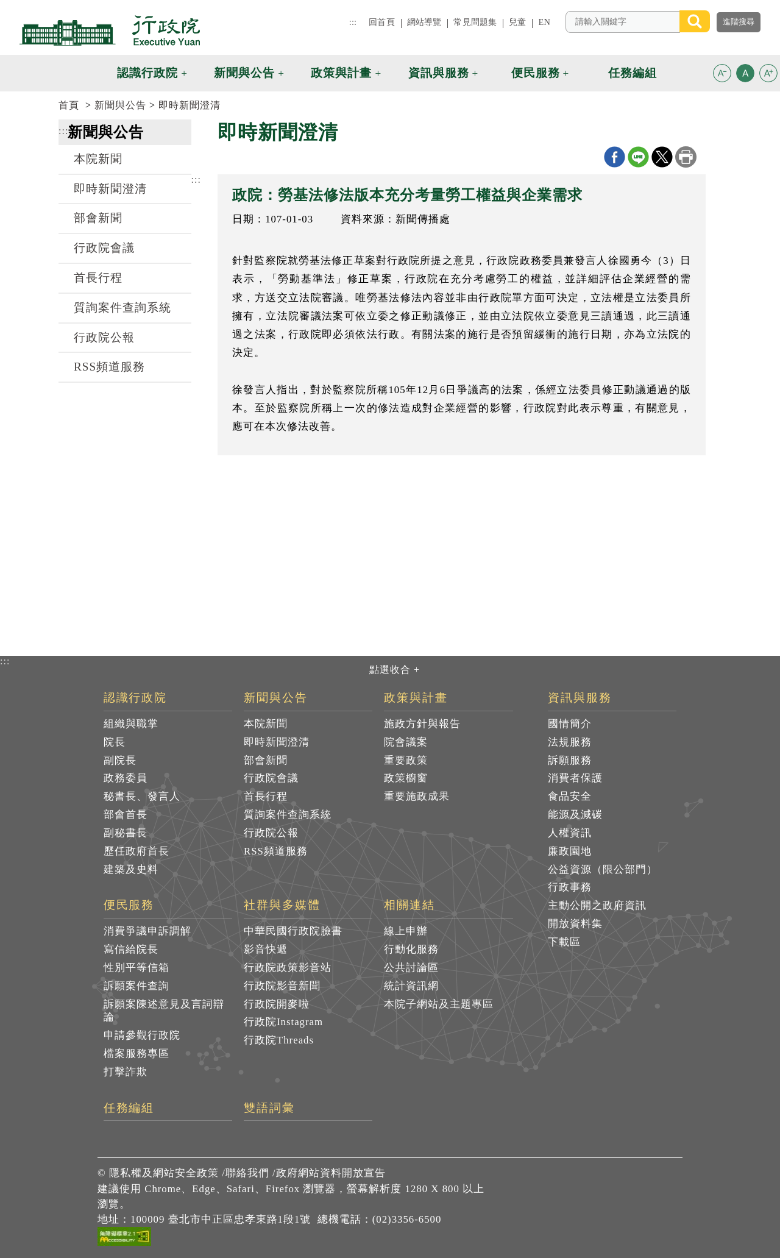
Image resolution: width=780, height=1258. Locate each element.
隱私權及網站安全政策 (164, 1173)
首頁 (68, 105)
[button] (722, 73)
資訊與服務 (580, 698)
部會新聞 (98, 217)
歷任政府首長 (136, 851)
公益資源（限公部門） (603, 869)
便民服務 (129, 905)
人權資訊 (570, 833)
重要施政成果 (417, 796)
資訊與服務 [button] (438, 72)
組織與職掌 (131, 724)
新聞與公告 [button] (244, 72)
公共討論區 (411, 967)
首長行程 (98, 277)
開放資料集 (575, 923)
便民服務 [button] (535, 72)
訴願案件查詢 (136, 986)
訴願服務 (570, 760)
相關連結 (409, 905)
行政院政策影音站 (288, 967)
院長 (115, 742)
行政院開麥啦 (277, 1004)
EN (544, 22)
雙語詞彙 (269, 1108)
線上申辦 (406, 931)
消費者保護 (575, 778)
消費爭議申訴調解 (147, 931)
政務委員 (125, 778)
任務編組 (129, 1108)
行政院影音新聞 (282, 986)
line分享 (638, 157)
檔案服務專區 (136, 1053)
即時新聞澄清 (189, 105)
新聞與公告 (120, 105)
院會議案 (406, 742)
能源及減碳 (575, 814)
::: (352, 22)
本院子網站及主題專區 (439, 1004)
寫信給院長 (131, 949)
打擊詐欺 (125, 1072)
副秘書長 (125, 833)
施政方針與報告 (422, 724)
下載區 (564, 942)
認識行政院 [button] (147, 72)
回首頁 (381, 22)
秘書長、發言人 (142, 796)
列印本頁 (686, 157)
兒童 (517, 22)
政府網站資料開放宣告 (331, 1173)
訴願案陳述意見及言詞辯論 (164, 1010)
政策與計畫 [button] (341, 72)
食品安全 (570, 796)
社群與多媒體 (282, 905)
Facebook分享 (614, 157)
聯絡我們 (247, 1173)
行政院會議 (104, 247)
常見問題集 (475, 22)
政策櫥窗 (406, 778)
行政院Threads (279, 1040)
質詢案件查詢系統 (122, 307)
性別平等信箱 (136, 967)
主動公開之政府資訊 (597, 905)
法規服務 (570, 742)
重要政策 (406, 760)
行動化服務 (411, 949)
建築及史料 (131, 869)
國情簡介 (570, 724)
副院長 (120, 760)
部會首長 (125, 814)
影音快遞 (266, 949)
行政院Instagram (283, 1022)
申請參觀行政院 (142, 1035)
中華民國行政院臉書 (293, 931)
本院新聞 (98, 158)
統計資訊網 (411, 986)
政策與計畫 (416, 698)
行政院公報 (104, 337)
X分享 (662, 157)
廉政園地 (570, 851)
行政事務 (570, 887)
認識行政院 (136, 698)
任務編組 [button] (632, 72)
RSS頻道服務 (109, 366)
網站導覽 (424, 22)
